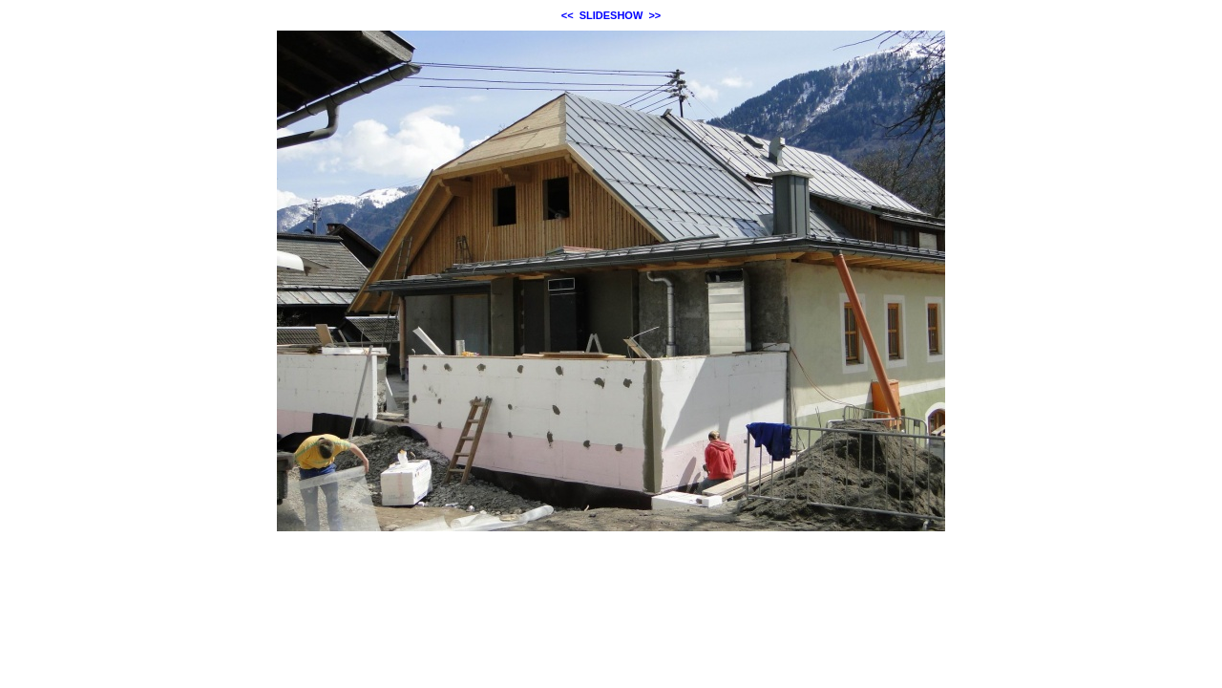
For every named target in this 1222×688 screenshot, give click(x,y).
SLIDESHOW (611, 15)
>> (654, 15)
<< (567, 15)
